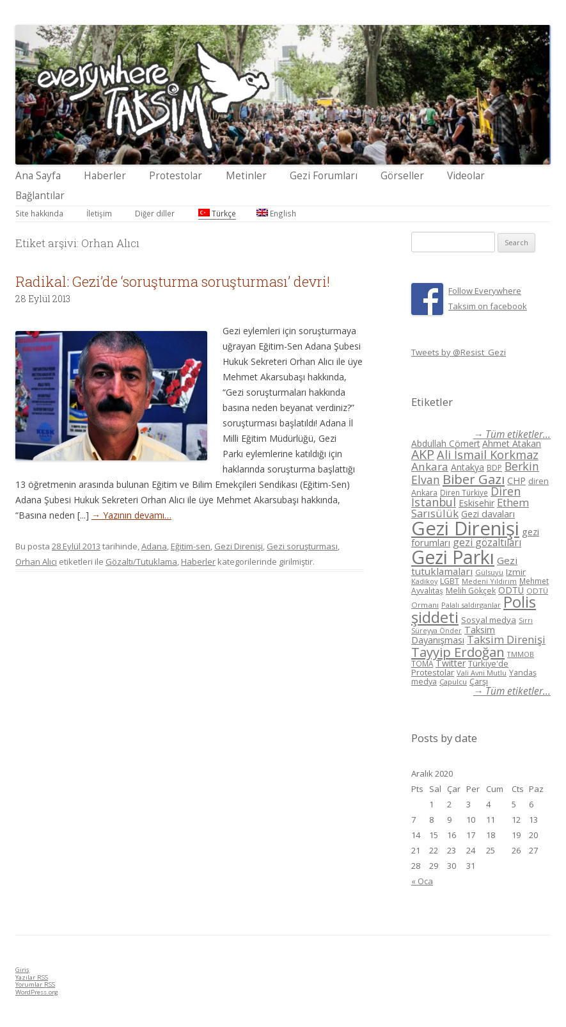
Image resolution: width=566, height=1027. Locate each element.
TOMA (422, 663)
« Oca (422, 881)
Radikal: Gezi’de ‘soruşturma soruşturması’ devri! (172, 281)
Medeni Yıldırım (489, 581)
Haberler (105, 175)
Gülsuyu (489, 572)
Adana (154, 546)
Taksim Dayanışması (453, 634)
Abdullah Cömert (445, 443)
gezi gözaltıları (487, 542)
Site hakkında (39, 213)
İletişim (99, 213)
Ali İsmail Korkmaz (487, 454)
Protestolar (175, 175)
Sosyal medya (488, 620)
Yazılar (31, 977)
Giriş (22, 970)
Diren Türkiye (464, 492)
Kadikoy (424, 581)
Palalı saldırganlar (471, 605)
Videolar (466, 175)
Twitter (451, 663)
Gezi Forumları (324, 175)
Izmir (516, 572)
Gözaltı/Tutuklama (141, 561)
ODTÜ (511, 590)
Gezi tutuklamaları (464, 566)
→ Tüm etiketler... (512, 434)
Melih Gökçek (471, 590)
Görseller (402, 175)
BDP (494, 467)
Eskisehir (476, 503)
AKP (422, 454)
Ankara (429, 466)
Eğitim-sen (190, 546)
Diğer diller (155, 213)
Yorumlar (35, 984)
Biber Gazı (474, 479)
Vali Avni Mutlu (482, 672)
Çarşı (478, 681)
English (276, 213)
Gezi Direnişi (238, 546)
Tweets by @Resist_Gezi (458, 352)
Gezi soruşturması (302, 546)
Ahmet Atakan (511, 443)
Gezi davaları (488, 514)
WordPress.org (36, 992)
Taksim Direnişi (506, 639)
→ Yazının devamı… (131, 515)
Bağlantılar (40, 195)
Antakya (467, 467)
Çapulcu (453, 681)
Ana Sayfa (38, 175)
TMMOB (520, 654)
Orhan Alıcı (36, 561)
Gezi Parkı (452, 556)
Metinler (246, 175)
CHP (516, 480)
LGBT (449, 581)
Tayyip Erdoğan (458, 652)
